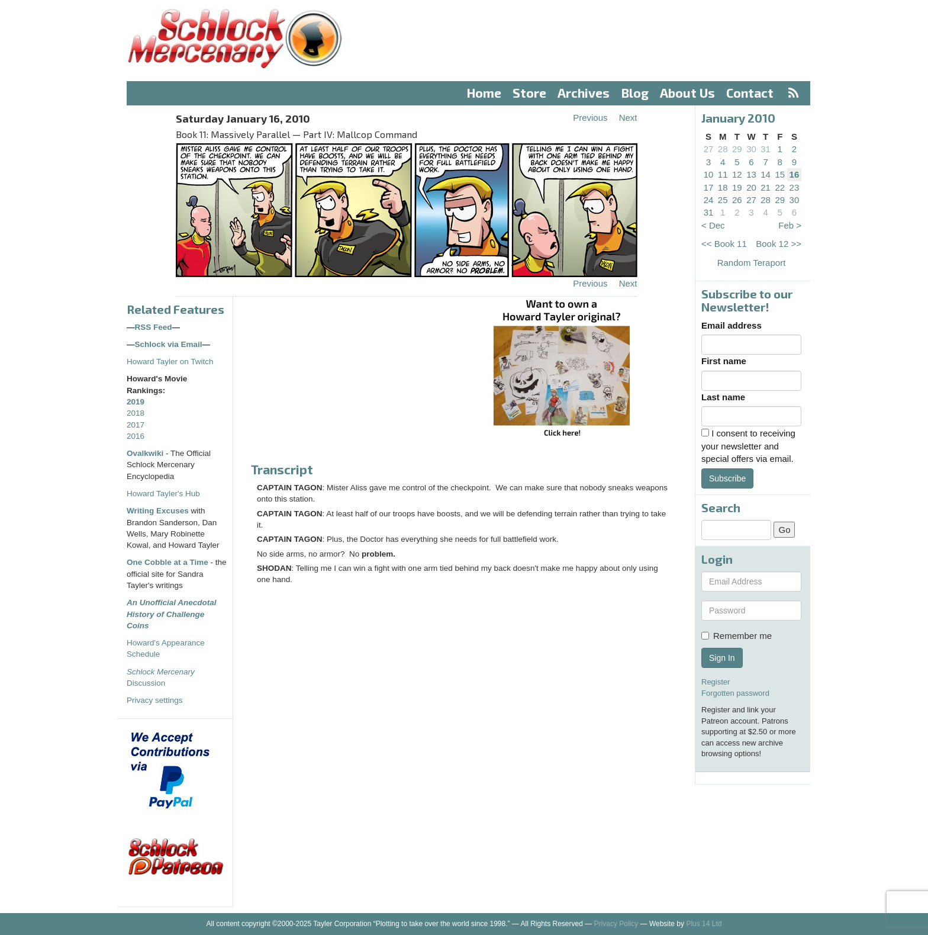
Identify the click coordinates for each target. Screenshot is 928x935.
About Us (687, 92)
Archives (584, 92)
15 (780, 174)
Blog (635, 92)
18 (723, 187)
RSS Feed (153, 327)
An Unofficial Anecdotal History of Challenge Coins (172, 614)
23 (795, 187)
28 (723, 149)
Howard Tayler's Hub (163, 493)
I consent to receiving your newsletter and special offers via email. (748, 446)
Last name (723, 397)
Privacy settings (155, 700)
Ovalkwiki (146, 453)
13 (751, 174)
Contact (750, 92)
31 (766, 149)
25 (723, 200)
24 (709, 200)
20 (751, 187)
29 (737, 149)
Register (715, 681)
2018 (135, 413)
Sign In (722, 658)
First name (723, 361)
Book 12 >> (778, 244)
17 (709, 187)
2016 (135, 436)
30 (751, 149)
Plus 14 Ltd (703, 924)
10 (709, 174)
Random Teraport (751, 263)
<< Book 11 (724, 244)
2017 (135, 424)
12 (737, 174)
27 (709, 149)
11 (723, 174)
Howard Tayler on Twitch (170, 361)
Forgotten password (735, 693)
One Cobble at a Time (167, 562)
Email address (731, 325)
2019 (135, 401)
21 (766, 187)
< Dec (713, 225)
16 (795, 174)
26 (737, 200)
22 (780, 187)
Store (529, 92)
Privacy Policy (616, 924)
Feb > (789, 225)
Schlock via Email (168, 344)
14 (766, 174)
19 (737, 187)
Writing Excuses (158, 510)
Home (484, 92)
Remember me (736, 636)
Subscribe (727, 478)
